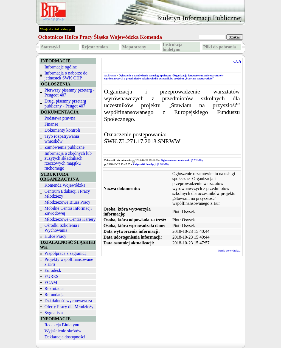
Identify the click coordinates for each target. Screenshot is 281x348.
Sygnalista (53, 312)
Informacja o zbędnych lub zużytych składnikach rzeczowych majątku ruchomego (68, 160)
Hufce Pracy (55, 236)
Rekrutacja (53, 288)
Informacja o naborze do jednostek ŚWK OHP (66, 75)
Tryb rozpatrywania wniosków (61, 138)
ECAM (50, 282)
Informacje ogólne (60, 67)
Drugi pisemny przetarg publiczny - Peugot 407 (65, 103)
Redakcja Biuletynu (61, 324)
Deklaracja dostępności (64, 337)
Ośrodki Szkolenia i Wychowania (61, 228)
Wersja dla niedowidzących (56, 29)
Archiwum (110, 75)
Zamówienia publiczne (64, 147)
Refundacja (54, 294)
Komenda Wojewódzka (64, 185)
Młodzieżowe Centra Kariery (70, 219)
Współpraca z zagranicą (65, 253)
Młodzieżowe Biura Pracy (67, 202)
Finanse (51, 124)
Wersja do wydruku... (229, 250)
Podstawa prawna (59, 118)
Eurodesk (52, 270)
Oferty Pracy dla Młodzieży (68, 306)
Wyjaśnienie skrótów (63, 330)
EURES (51, 276)
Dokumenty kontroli (62, 130)
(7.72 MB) (182, 160)
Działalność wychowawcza (68, 300)
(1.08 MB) (151, 164)
